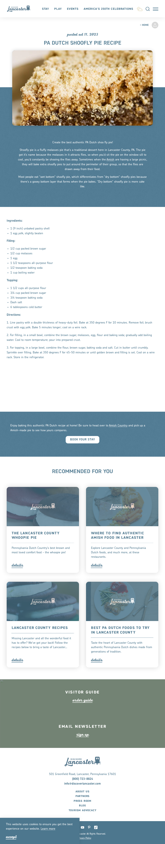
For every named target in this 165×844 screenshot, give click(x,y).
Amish (110, 168)
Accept (11, 836)
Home (144, 25)
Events (72, 9)
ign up (82, 742)
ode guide (83, 708)
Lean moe (48, 828)
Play (58, 9)
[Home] (20, 8)
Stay (45, 9)
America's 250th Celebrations (108, 9)
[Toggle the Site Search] (148, 8)
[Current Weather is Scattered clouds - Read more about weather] (140, 8)
